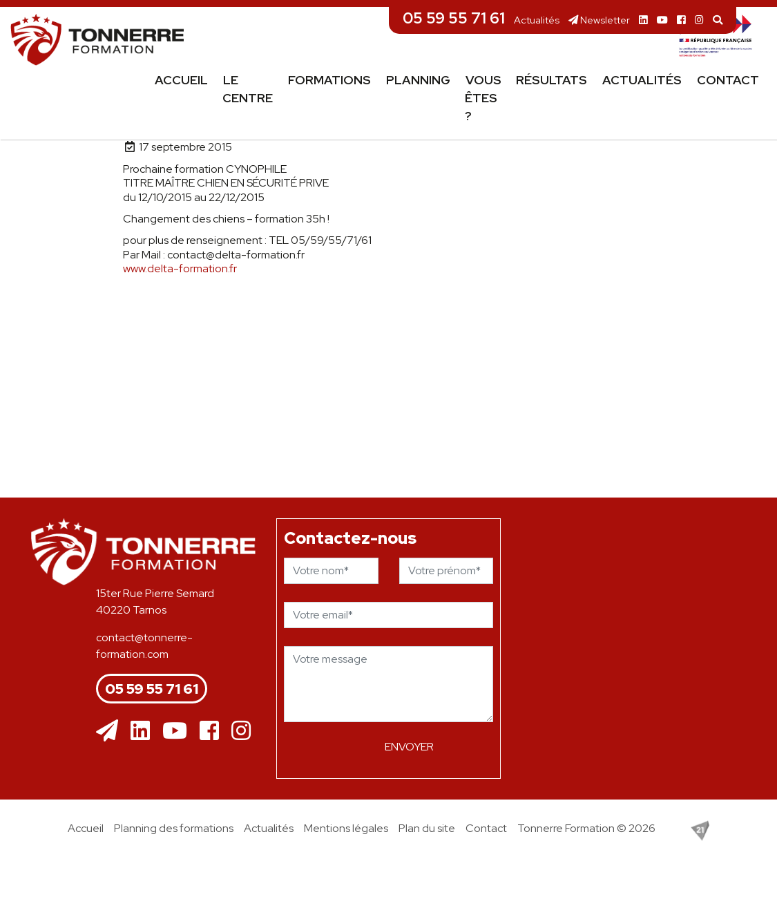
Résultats (551, 80)
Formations (329, 80)
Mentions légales (346, 828)
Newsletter (599, 19)
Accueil (181, 80)
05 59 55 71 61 (454, 18)
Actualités (536, 19)
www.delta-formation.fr (180, 268)
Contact (728, 80)
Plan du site (427, 828)
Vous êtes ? (483, 98)
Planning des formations (173, 828)
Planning (418, 80)
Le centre (247, 89)
